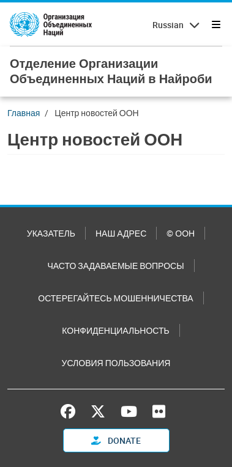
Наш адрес (120, 233)
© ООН (181, 233)
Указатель (51, 233)
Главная (23, 113)
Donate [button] (116, 440)
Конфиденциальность (115, 330)
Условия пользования (116, 363)
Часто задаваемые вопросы (115, 265)
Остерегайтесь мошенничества (115, 298)
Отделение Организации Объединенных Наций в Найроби (111, 71)
